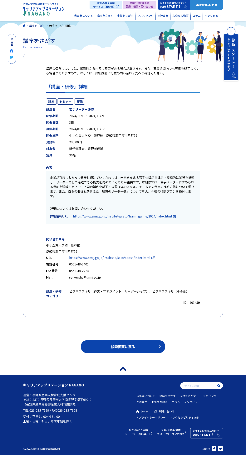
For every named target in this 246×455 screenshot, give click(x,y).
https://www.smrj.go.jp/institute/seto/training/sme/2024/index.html (122, 216)
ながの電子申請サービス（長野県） (104, 4)
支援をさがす (125, 16)
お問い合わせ (208, 5)
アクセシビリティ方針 (186, 417)
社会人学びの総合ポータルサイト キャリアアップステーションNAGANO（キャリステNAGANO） (43, 10)
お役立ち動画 (180, 16)
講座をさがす (105, 16)
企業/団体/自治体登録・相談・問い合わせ (139, 4)
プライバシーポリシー (152, 417)
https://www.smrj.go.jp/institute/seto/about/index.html (109, 257)
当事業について (83, 16)
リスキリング (145, 16)
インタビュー (213, 16)
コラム (197, 16)
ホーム (144, 411)
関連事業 (163, 16)
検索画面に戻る (123, 346)
